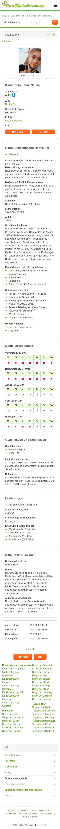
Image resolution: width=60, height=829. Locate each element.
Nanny (8, 772)
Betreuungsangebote (16, 778)
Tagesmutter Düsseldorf (44, 711)
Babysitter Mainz (40, 689)
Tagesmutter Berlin (41, 707)
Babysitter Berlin (10, 714)
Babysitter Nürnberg (42, 692)
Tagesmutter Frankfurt (43, 714)
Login (40, 657)
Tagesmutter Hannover (43, 721)
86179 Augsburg (13, 120)
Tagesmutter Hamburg (43, 717)
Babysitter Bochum (11, 724)
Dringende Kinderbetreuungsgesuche (23, 790)
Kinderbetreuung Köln (13, 692)
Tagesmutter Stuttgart (43, 731)
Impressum (23, 811)
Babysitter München (42, 682)
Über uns (11, 811)
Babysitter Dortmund (12, 727)
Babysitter (10, 761)
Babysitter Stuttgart (41, 685)
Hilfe (25, 816)
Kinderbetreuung (13, 755)
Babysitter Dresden (11, 731)
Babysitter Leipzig (41, 679)
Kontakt (33, 813)
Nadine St (10, 104)
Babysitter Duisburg (42, 696)
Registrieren (23, 657)
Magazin (9, 795)
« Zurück (6, 41)
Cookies (33, 816)
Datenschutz (44, 811)
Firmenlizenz (10, 813)
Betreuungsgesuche (15, 784)
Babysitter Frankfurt (42, 665)
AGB (34, 811)
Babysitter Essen (10, 721)
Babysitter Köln (39, 675)
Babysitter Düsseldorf (13, 717)
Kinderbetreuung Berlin (13, 668)
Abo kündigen (46, 813)
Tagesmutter (11, 767)
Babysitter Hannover (42, 672)
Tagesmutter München (43, 727)
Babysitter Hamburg (42, 668)
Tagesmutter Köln (41, 724)
